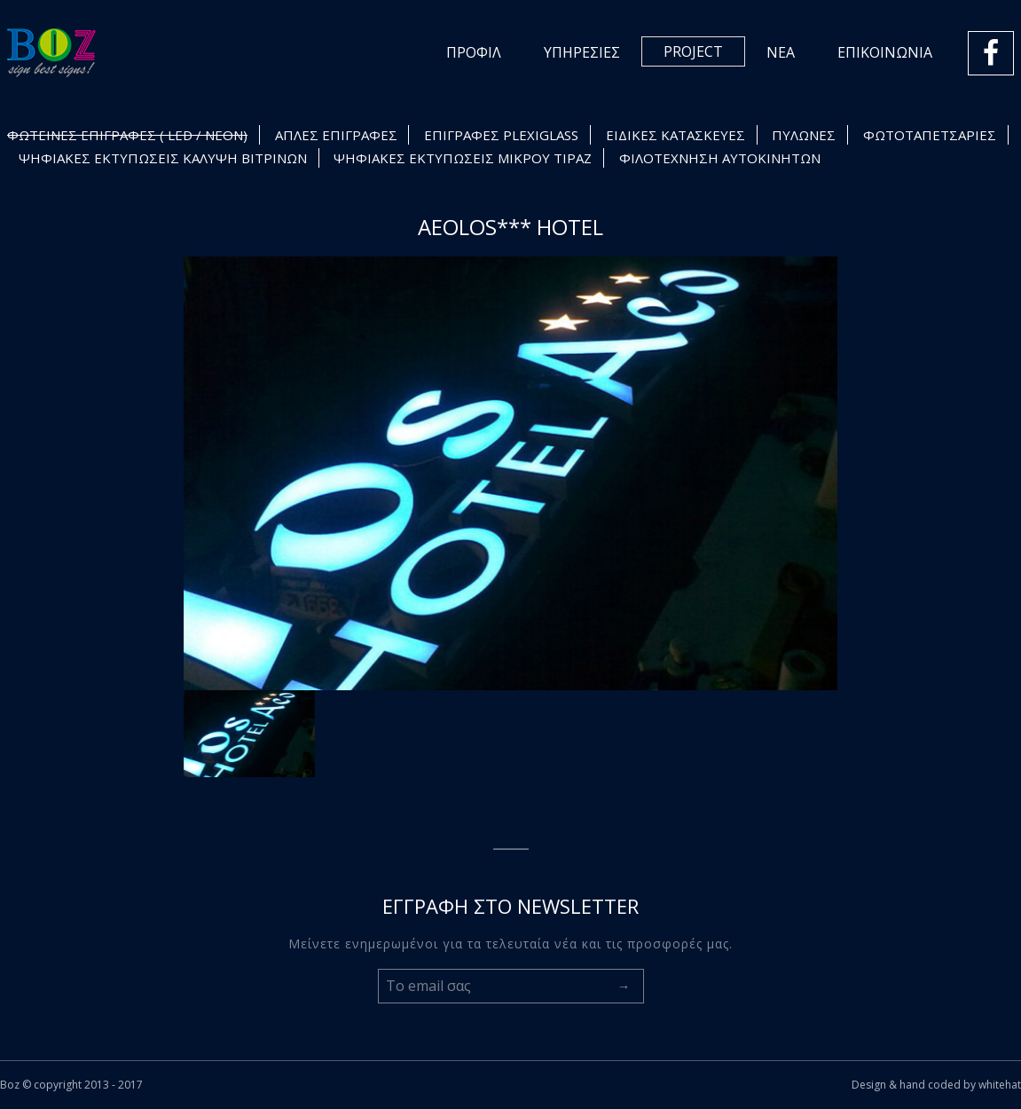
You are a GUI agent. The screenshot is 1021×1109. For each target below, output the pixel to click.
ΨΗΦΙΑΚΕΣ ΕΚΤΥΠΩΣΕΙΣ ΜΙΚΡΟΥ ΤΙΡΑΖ (463, 158)
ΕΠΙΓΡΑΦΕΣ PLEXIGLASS (501, 135)
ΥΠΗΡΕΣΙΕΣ (582, 52)
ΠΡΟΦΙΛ (473, 52)
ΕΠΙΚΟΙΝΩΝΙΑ (884, 52)
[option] (511, 473)
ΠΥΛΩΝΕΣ (804, 135)
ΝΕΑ (780, 52)
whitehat (999, 1084)
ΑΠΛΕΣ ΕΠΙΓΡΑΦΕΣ (336, 135)
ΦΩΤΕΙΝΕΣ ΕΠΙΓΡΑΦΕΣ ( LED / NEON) (127, 135)
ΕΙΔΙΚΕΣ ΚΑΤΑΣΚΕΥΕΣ (675, 135)
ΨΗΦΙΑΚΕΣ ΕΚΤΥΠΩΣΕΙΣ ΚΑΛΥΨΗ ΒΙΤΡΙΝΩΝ (163, 158)
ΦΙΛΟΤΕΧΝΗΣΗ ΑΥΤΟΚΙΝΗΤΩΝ (720, 158)
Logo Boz (51, 52)
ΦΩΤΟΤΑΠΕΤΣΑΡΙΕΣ (929, 135)
